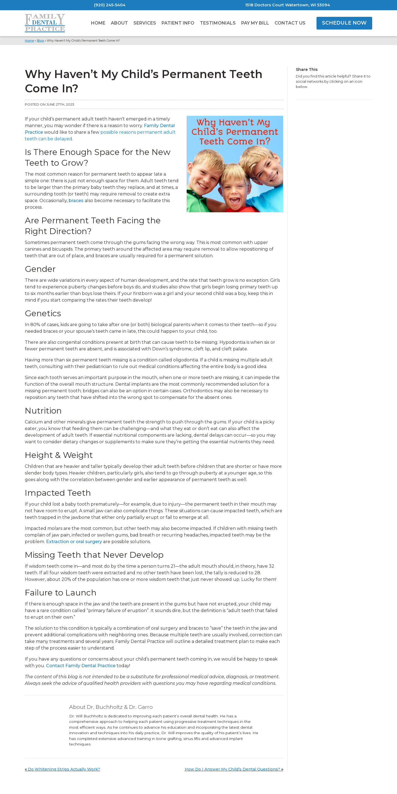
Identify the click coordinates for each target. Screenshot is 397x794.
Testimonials (218, 23)
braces (76, 200)
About (119, 23)
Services (144, 23)
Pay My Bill (255, 23)
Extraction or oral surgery (74, 541)
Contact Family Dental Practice (81, 665)
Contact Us (290, 23)
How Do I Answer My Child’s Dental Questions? (232, 769)
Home (98, 23)
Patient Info (178, 23)
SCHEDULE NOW (344, 23)
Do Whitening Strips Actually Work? (64, 769)
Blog (40, 40)
